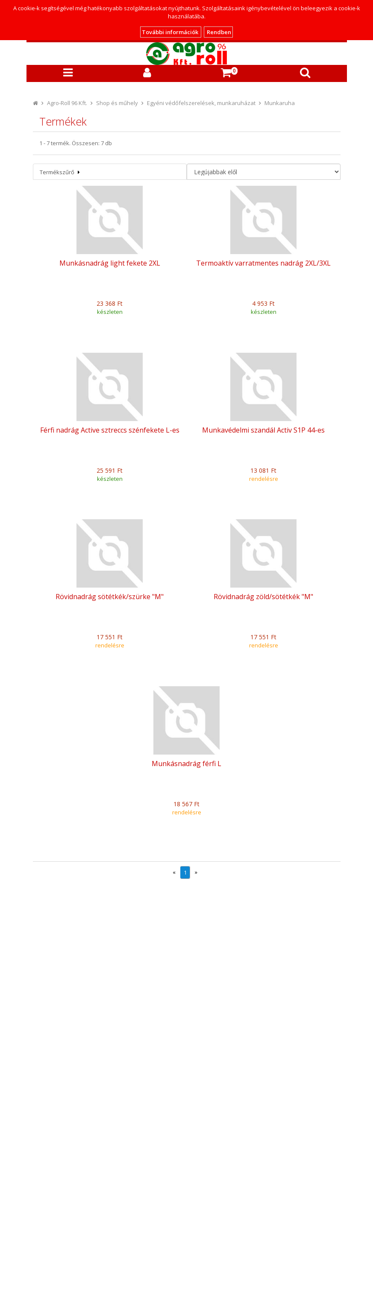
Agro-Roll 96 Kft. (67, 103)
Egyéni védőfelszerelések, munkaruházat (201, 103)
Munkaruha (279, 103)
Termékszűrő (60, 172)
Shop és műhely (117, 103)
